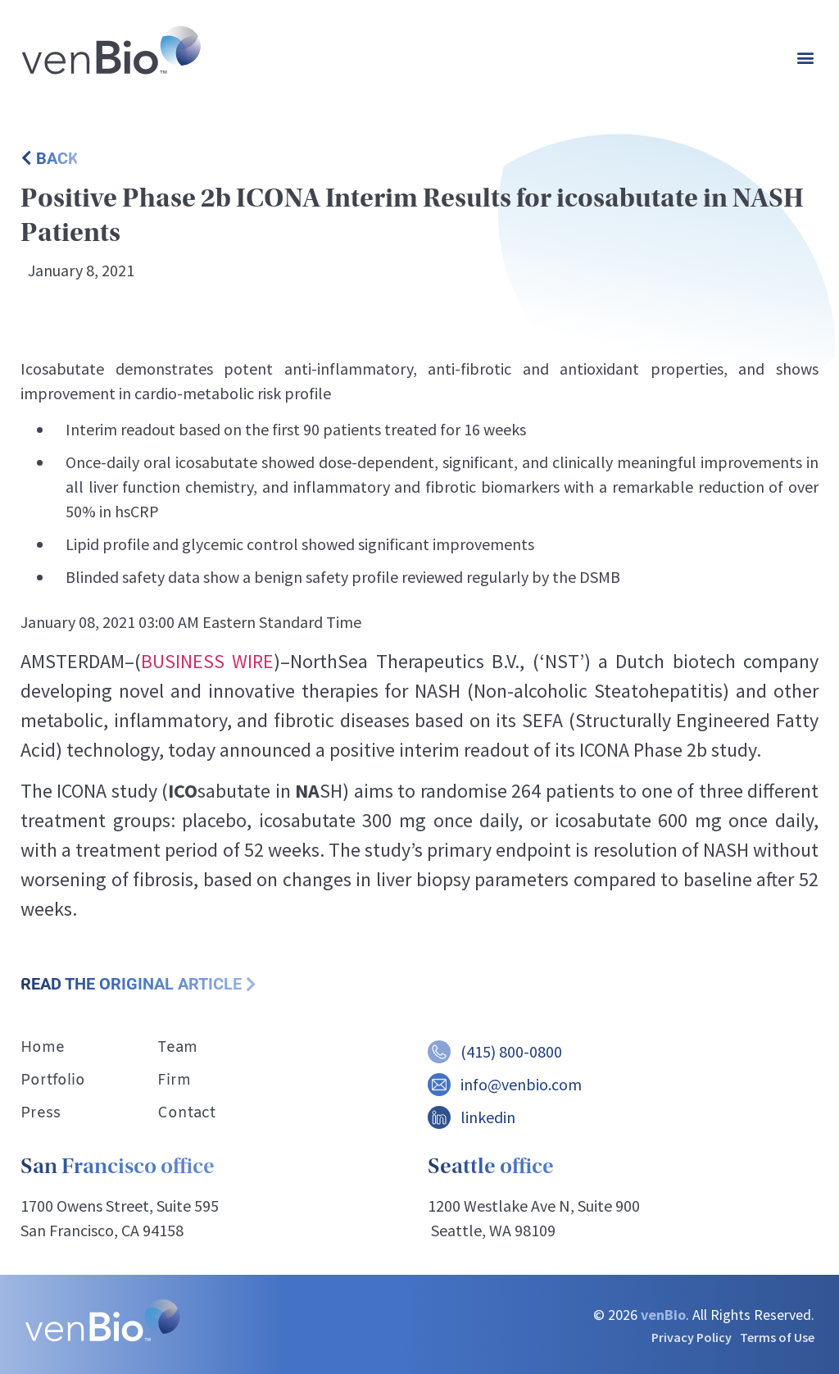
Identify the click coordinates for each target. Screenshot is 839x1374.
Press (40, 1113)
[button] (805, 57)
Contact (186, 1113)
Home (42, 1048)
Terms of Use (777, 1337)
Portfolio (52, 1080)
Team (177, 1048)
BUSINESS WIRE (207, 661)
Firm (174, 1080)
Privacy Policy (691, 1337)
